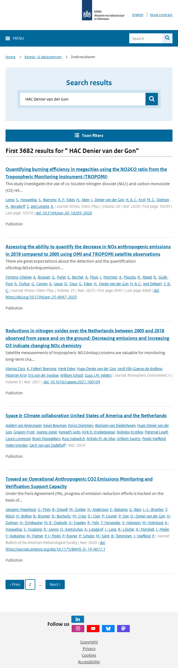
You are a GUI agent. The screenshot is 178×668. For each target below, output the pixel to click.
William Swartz (129, 438)
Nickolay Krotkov (130, 432)
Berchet (77, 277)
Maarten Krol (16, 375)
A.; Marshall (145, 529)
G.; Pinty (44, 509)
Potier (61, 277)
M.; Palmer (34, 535)
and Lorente (40, 206)
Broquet (44, 277)
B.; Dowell (60, 509)
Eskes (70, 199)
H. (78, 199)
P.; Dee (123, 516)
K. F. (61, 199)
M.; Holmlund (152, 522)
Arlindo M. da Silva (101, 438)
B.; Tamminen (121, 535)
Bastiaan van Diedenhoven (115, 425)
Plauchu (130, 277)
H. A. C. (131, 199)
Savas (58, 283)
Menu (18, 38)
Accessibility (89, 661)
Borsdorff (18, 206)
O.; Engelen (77, 522)
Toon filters (92, 135)
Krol (142, 199)
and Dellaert (152, 283)
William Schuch (71, 375)
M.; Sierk (102, 535)
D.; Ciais (94, 516)
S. (17, 199)
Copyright (89, 642)
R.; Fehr (93, 522)
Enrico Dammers (80, 425)
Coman (41, 283)
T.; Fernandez (110, 522)
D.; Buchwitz (61, 516)
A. (52, 206)
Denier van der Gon (109, 199)
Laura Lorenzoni (18, 438)
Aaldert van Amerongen (24, 425)
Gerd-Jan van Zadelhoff (47, 445)
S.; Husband (33, 529)
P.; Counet (109, 516)
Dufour (24, 283)
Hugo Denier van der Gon (96, 368)
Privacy (89, 648)
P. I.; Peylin (53, 535)
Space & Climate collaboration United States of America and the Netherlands (86, 416)
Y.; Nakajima (15, 535)
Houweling (28, 199)
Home (10, 57)
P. (153, 535)
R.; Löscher (126, 529)
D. (66, 283)
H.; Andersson (97, 509)
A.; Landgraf (93, 529)
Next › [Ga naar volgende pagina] (55, 584)
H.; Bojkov (23, 516)
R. (139, 277)
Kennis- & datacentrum (43, 57)
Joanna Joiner (46, 432)
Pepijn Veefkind (154, 438)
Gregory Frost (24, 432)
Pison (94, 277)
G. (53, 277)
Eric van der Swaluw (43, 375)
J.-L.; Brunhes (153, 509)
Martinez (110, 277)
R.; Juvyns (51, 529)
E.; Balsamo (119, 509)
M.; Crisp (79, 516)
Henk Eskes (66, 368)
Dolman (163, 199)
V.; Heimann (131, 522)
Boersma (49, 199)
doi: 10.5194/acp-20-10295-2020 (64, 213)
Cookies (89, 655)
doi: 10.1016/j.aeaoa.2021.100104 (72, 381)
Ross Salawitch (73, 438)
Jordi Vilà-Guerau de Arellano (139, 368)
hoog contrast (161, 14)
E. (69, 277)
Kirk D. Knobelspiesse (98, 432)
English (137, 14)
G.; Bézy (135, 509)
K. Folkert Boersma (41, 368)
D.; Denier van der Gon (147, 516)
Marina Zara (15, 368)
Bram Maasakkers (46, 438)
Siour (73, 283)
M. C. (151, 199)
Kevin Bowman (54, 425)
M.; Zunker (77, 509)
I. (92, 199)
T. (28, 206)
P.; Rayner (69, 535)
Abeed (147, 277)
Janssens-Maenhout (21, 509)
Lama (10, 199)
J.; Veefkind (141, 535)
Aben (85, 199)
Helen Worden (17, 445)
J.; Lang (110, 529)
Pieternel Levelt (156, 432)
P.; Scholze (86, 535)
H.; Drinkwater (31, 522)
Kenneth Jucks (69, 432)
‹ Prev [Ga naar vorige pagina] (15, 584)
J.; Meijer (162, 529)
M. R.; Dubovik (55, 522)
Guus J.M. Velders (98, 375)
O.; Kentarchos (71, 529)
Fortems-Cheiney (18, 277)
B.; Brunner (41, 516)
